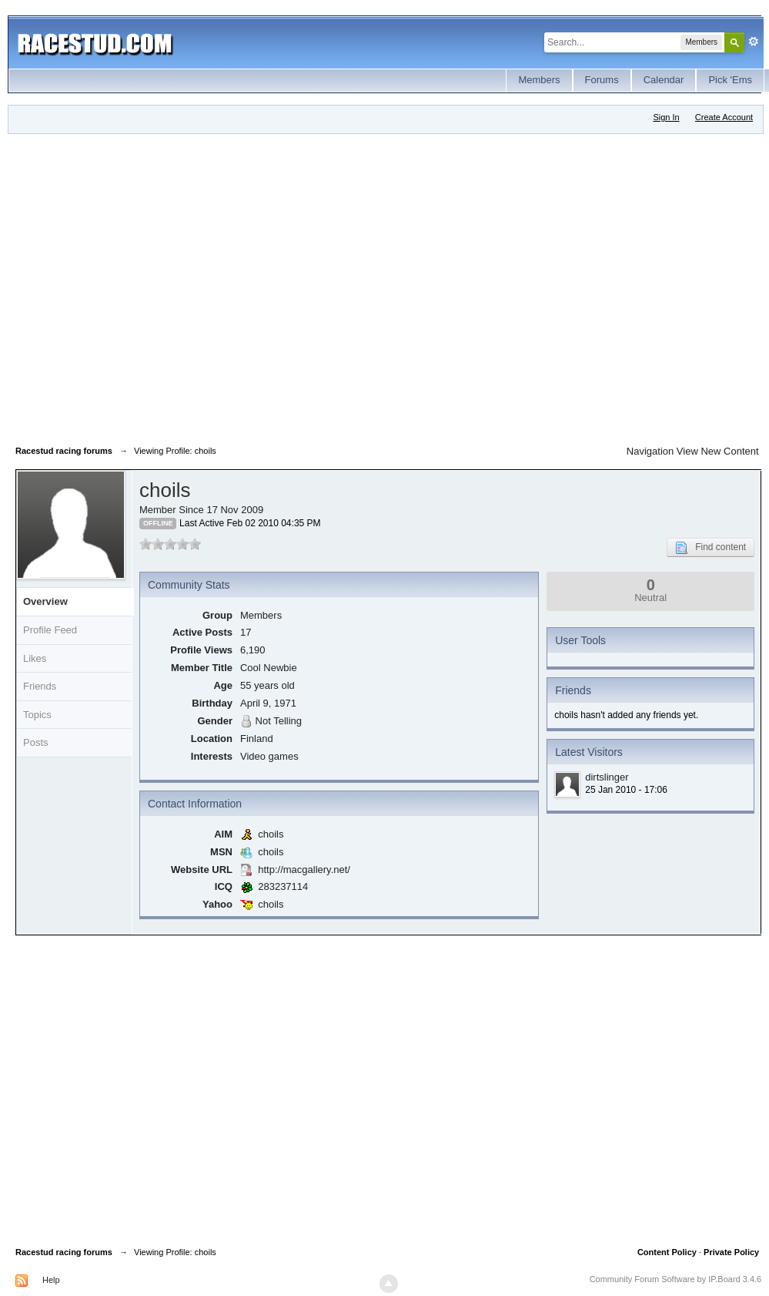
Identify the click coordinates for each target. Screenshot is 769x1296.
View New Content (718, 451)
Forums (602, 80)
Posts (35, 742)
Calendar (664, 80)
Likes (34, 658)
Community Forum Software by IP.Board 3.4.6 (676, 1279)
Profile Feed (50, 630)
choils (270, 834)
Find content (710, 548)
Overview (45, 601)
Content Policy (667, 1252)
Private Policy (731, 1252)
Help (51, 1279)
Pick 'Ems (730, 80)
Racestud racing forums (63, 1252)
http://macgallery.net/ (304, 869)
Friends (39, 686)
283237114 (283, 886)
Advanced (753, 41)
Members (539, 80)
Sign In (666, 117)
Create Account (724, 117)
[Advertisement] (149, 286)
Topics (37, 714)
